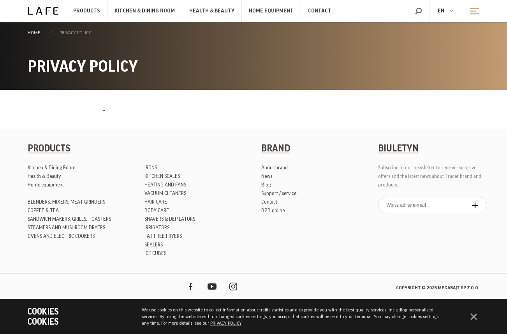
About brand (274, 167)
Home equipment (271, 11)
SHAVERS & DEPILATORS (169, 218)
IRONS (150, 167)
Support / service (278, 193)
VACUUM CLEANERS (165, 193)
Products (86, 11)
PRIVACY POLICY (75, 32)
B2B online (273, 210)
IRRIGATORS (156, 227)
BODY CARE (156, 210)
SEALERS (153, 244)
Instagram (233, 286)
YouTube (212, 286)
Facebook (190, 286)
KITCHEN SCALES (162, 176)
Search (418, 11)
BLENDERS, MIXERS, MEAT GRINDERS (66, 201)
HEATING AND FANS (165, 184)
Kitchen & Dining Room (144, 11)
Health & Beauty (211, 11)
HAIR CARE (155, 201)
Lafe (43, 11)
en (441, 11)
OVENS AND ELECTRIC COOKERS (61, 236)
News (266, 176)
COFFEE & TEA (43, 210)
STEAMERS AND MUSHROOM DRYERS (66, 227)
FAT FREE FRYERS (163, 236)
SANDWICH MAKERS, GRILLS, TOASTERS (69, 218)
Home (34, 32)
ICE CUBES (155, 253)
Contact (319, 11)
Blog (266, 184)
